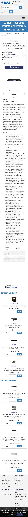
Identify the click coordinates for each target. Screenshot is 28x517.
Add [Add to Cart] (19, 311)
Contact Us (18, 479)
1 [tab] (13, 97)
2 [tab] (15, 97)
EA (17, 63)
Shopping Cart (6, 486)
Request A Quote (6, 485)
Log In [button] (5, 12)
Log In (3, 492)
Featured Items (6, 480)
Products (4, 33)
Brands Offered (6, 482)
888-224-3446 (22, 500)
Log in (4, 56)
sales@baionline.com (20, 505)
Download (14, 287)
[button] (3, 94)
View (8, 287)
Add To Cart (14, 67)
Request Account (6, 494)
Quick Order (5, 483)
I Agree (20, 514)
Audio (10, 33)
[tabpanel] (14, 94)
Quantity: (5, 63)
